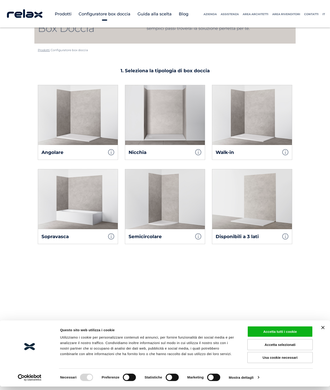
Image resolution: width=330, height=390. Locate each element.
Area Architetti (255, 14)
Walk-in (225, 152)
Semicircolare (145, 236)
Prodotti (63, 14)
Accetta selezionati (279, 348)
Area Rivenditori (286, 14)
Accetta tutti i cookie (280, 335)
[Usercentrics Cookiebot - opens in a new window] (30, 381)
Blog (183, 14)
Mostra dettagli (241, 381)
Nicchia (137, 152)
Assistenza (230, 14)
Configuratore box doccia (104, 14)
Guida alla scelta (155, 14)
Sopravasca (55, 236)
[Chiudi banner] (322, 331)
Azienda (210, 14)
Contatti (311, 14)
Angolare (52, 152)
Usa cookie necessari (280, 361)
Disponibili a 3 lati (237, 236)
